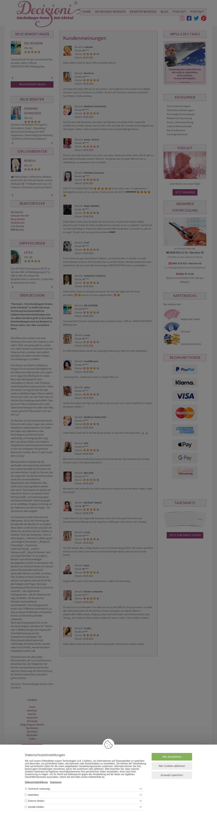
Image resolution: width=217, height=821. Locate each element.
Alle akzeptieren (171, 756)
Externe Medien (36, 801)
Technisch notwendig (39, 788)
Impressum (56, 782)
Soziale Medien (36, 807)
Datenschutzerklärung (36, 782)
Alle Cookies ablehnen (171, 766)
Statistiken (33, 795)
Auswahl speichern (172, 775)
